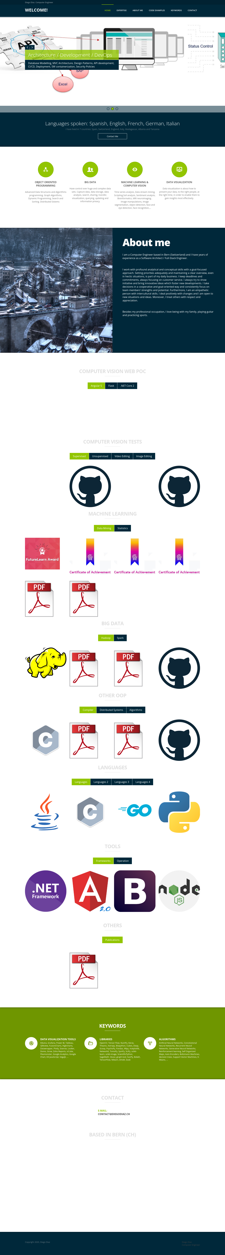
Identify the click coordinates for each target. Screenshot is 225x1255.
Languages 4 (142, 782)
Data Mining (104, 528)
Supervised (79, 456)
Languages (81, 782)
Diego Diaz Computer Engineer (191, 1243)
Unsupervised (100, 456)
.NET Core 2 (127, 385)
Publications (112, 940)
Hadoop (106, 638)
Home (108, 10)
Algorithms (136, 710)
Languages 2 (101, 782)
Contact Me (112, 136)
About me (137, 10)
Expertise (122, 10)
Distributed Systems (111, 710)
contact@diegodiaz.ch (114, 1114)
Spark (120, 638)
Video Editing (122, 456)
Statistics (123, 528)
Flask (111, 385)
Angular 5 (96, 385)
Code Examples (157, 10)
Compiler (88, 710)
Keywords (176, 10)
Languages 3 (122, 782)
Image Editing (144, 456)
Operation (123, 861)
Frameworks (103, 861)
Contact (192, 10)
